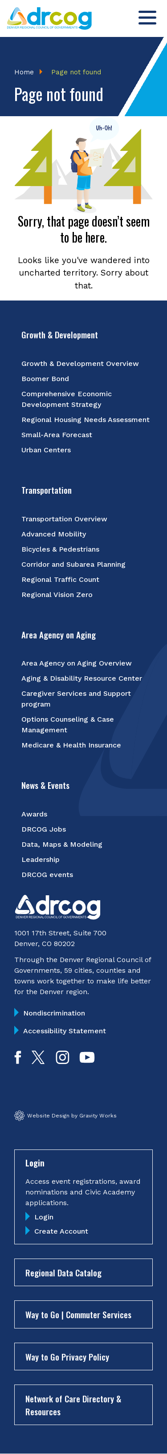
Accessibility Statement (64, 1031)
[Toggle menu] (147, 17)
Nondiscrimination (54, 1013)
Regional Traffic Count (60, 579)
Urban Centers (46, 450)
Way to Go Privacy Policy (67, 1356)
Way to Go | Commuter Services (78, 1314)
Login (43, 1217)
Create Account (61, 1231)
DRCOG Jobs (43, 829)
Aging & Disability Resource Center (81, 678)
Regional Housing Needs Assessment (85, 419)
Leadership (40, 859)
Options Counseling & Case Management (67, 724)
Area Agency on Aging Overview (76, 663)
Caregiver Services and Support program (76, 698)
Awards (34, 814)
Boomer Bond (45, 378)
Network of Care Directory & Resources (73, 1404)
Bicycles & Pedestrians (60, 549)
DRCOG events (47, 874)
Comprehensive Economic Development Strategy (66, 399)
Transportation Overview (64, 519)
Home (24, 72)
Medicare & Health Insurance (71, 745)
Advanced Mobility (53, 534)
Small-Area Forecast (56, 435)
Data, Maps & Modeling (61, 844)
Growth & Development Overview (80, 363)
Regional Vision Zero (57, 594)
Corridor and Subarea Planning (73, 564)
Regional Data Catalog (63, 1272)
